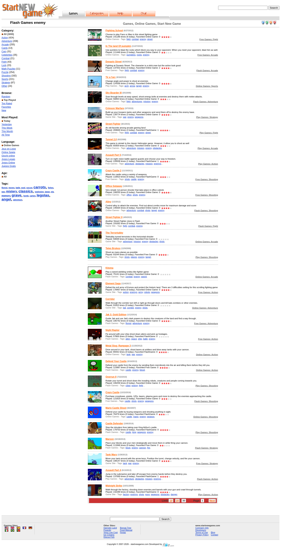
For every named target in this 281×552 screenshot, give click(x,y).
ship (140, 339)
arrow (132, 86)
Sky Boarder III (114, 92)
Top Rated (7, 103)
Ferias (123, 532)
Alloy (108, 201)
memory (6, 195)
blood (142, 370)
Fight (4, 62)
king (134, 432)
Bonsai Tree (125, 528)
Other (4, 86)
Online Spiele (8, 152)
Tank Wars (111, 454)
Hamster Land (110, 528)
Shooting (6, 75)
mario (136, 416)
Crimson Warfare (115, 108)
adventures (137, 101)
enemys (157, 163)
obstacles (157, 148)
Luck (4, 65)
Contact (214, 535)
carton (33, 196)
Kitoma (109, 268)
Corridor (110, 299)
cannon (142, 448)
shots (127, 179)
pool (23, 188)
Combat (6, 58)
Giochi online (8, 155)
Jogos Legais (8, 159)
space (134, 339)
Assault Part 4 (113, 470)
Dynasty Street (114, 61)
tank (128, 354)
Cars (4, 51)
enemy (143, 39)
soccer (29, 188)
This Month (7, 131)
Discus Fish (109, 537)
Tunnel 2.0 (111, 139)
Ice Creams (109, 535)
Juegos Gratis (9, 166)
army (140, 292)
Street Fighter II (114, 217)
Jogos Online (8, 162)
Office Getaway (114, 186)
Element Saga (113, 283)
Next (212, 500)
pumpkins (131, 55)
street (150, 39)
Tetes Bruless (113, 248)
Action (5, 37)
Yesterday (7, 124)
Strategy (6, 82)
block (128, 448)
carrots (39, 187)
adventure (17, 200)
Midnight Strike (114, 485)
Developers (200, 530)
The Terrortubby (114, 232)
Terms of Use (201, 532)
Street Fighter (113, 124)
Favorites (6, 107)
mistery (11, 191)
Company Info (202, 528)
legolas (43, 195)
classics (25, 191)
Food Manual (126, 530)
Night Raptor (113, 330)
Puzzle (5, 72)
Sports (5, 79)
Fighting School (114, 30)
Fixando (107, 530)
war (124, 117)
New (4, 110)
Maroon (110, 439)
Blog (213, 532)
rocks (139, 55)
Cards (5, 48)
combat (135, 39)
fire (148, 448)
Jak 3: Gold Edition (116, 314)
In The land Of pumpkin (118, 46)
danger (174, 494)
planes (134, 257)
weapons (139, 117)
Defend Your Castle (116, 361)
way (3, 192)
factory (126, 494)
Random (6, 96)
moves (11, 188)
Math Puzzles (8, 68)
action (126, 292)
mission (146, 101)
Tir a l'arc (111, 77)
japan (47, 192)
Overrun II (111, 376)
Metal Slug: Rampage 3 (118, 345)
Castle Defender (114, 423)
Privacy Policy (202, 535)
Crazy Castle (112, 392)
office (128, 195)
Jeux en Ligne (9, 149)
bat (124, 308)
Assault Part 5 (113, 155)
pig (52, 192)
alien (128, 339)
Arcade (5, 44)
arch (127, 86)
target (138, 86)
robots (147, 292)
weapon (151, 416)
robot (128, 385)
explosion (39, 192)
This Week (7, 128)
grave (16, 195)
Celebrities (7, 55)
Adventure (7, 41)
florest (4, 188)
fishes (50, 188)
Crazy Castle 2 (113, 170)
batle (18, 188)
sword (144, 276)
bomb (26, 196)
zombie (130, 308)
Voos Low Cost (111, 532)
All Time (6, 134)
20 (177, 500)
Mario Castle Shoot (116, 408)
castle (134, 179)
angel (6, 199)
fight (128, 39)
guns (147, 494)
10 (171, 500)
